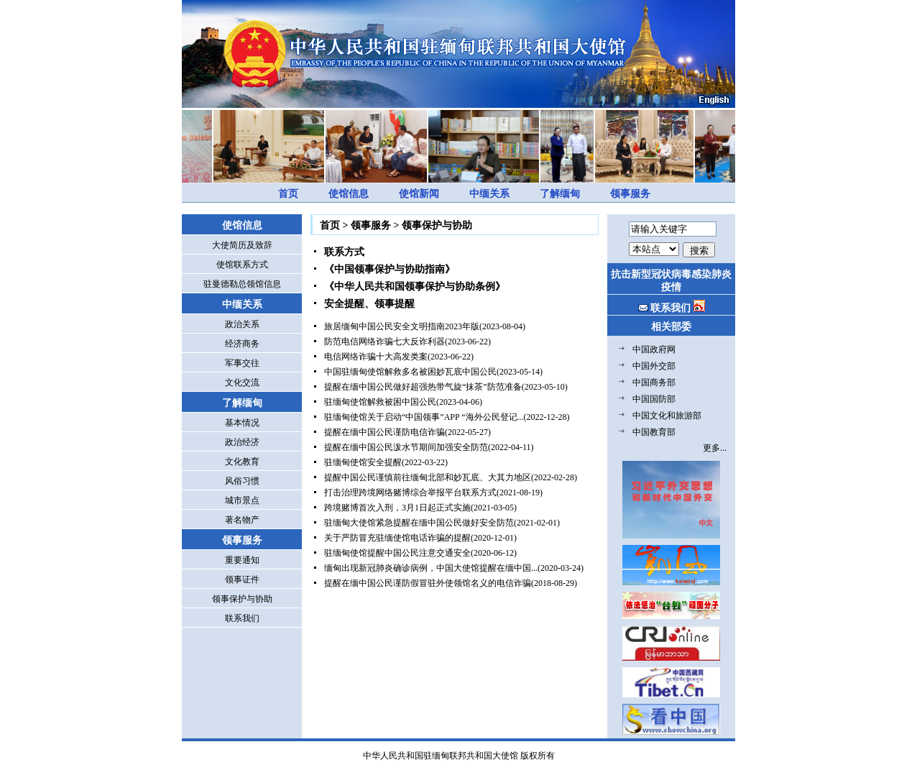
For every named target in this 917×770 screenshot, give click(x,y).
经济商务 (242, 344)
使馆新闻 (419, 193)
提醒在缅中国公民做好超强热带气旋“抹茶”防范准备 (423, 387)
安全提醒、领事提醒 (369, 303)
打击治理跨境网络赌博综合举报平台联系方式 (410, 492)
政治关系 (242, 324)
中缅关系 (489, 193)
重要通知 (242, 560)
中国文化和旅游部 (666, 416)
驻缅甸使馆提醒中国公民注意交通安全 (397, 553)
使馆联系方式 (242, 265)
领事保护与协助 (242, 599)
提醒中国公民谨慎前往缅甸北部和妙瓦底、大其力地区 (427, 477)
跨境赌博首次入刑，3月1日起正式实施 (397, 508)
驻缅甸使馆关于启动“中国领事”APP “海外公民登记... (424, 417)
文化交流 (242, 382)
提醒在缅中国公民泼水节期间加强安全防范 (406, 447)
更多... (715, 448)
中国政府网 (654, 349)
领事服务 (630, 193)
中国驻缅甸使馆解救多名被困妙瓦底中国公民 (410, 372)
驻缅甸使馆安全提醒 (363, 462)
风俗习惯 (242, 481)
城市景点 (242, 500)
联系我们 (242, 618)
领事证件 (242, 579)
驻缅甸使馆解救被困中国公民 (380, 402)
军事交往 (242, 363)
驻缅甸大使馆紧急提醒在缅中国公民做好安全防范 (419, 523)
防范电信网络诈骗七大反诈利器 (384, 341)
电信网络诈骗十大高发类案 (376, 357)
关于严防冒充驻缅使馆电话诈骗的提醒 (397, 538)
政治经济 (242, 442)
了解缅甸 (560, 193)
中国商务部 (654, 382)
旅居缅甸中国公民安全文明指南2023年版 (401, 326)
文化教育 (242, 462)
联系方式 (344, 252)
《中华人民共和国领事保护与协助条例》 (414, 286)
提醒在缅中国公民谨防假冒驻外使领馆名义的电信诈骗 (427, 583)
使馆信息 (348, 193)
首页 (288, 193)
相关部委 (671, 326)
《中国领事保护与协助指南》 (389, 269)
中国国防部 (654, 399)
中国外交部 (654, 366)
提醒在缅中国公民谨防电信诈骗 (384, 432)
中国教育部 (654, 432)
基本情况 (242, 423)
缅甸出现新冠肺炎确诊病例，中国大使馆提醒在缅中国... (431, 568)
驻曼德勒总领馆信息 (242, 284)
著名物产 (242, 520)
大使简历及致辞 (242, 245)
